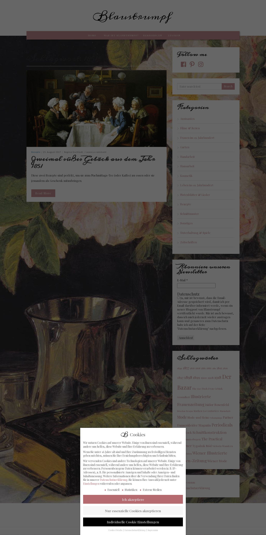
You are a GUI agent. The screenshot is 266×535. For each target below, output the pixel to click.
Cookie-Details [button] (115, 532)
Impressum (153, 532)
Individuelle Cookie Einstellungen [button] (133, 524)
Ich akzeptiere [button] (133, 501)
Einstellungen (91, 486)
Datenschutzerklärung (113, 482)
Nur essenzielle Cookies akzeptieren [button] (133, 513)
